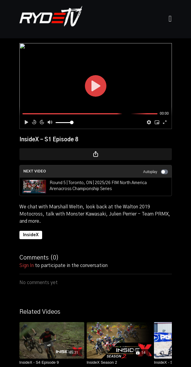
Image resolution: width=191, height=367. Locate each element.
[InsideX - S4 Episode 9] (51, 363)
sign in (26, 265)
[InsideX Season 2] (119, 363)
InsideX (31, 235)
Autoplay (155, 171)
